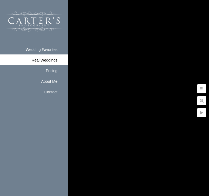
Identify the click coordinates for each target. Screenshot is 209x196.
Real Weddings (44, 60)
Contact (50, 92)
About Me (49, 81)
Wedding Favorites (41, 49)
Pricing (51, 71)
